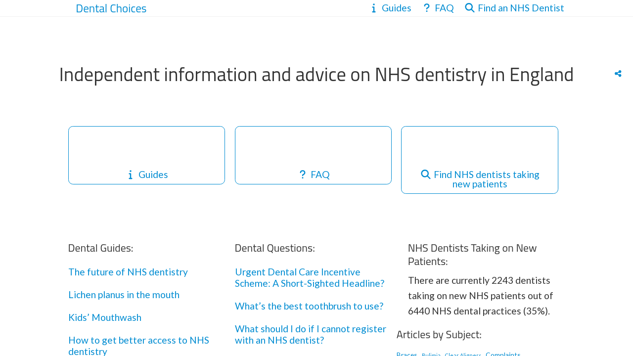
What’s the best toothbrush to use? (309, 306)
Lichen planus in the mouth (124, 294)
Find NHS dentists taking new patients (480, 179)
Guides (146, 174)
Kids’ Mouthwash (104, 317)
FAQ (313, 174)
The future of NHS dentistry (128, 271)
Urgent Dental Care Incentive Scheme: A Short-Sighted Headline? (309, 277)
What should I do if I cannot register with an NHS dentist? (310, 334)
